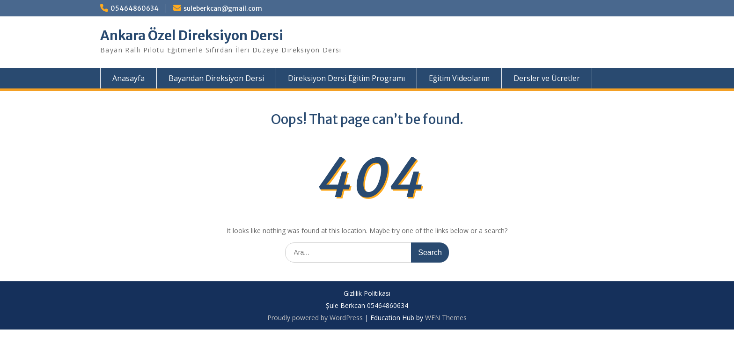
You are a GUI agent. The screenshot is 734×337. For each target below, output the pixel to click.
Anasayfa (128, 78)
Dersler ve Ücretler (547, 78)
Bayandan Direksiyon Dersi (216, 78)
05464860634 (134, 8)
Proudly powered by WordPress (315, 317)
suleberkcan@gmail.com (223, 8)
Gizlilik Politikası (367, 294)
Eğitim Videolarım (459, 78)
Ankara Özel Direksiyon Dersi (191, 35)
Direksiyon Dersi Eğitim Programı (346, 78)
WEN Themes (446, 317)
